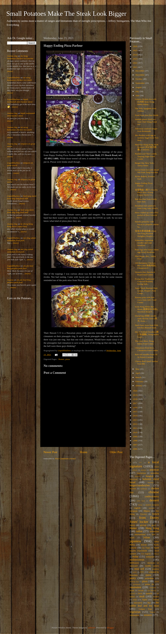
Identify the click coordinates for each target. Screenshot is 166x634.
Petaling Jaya (134, 581)
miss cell (139, 568)
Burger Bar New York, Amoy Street (144, 164)
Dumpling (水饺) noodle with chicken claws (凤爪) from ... (146, 318)
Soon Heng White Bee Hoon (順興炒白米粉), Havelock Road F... (146, 309)
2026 (135, 46)
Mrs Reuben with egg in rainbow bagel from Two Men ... (146, 137)
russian (140, 590)
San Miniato (151, 590)
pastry (133, 578)
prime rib (149, 584)
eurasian (152, 508)
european (133, 511)
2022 (135, 63)
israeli (132, 538)
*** (140, 463)
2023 (135, 59)
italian (146, 537)
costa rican (141, 501)
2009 (135, 436)
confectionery (152, 496)
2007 (135, 444)
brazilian (151, 482)
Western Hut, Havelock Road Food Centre (145, 273)
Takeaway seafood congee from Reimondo (146, 129)
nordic (134, 572)
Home (83, 452)
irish (153, 534)
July (137, 91)
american (154, 469)
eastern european (152, 505)
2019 (135, 395)
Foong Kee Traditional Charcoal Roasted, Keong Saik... (144, 281)
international (140, 534)
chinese (154, 492)
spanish (149, 593)
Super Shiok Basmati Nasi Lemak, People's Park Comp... (146, 290)
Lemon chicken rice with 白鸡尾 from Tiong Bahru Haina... (145, 101)
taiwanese (138, 603)
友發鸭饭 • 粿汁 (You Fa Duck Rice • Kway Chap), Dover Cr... (146, 192)
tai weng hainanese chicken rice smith (19, 78)
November (140, 75)
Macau (156, 554)
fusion (132, 525)
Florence (143, 514)
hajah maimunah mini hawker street (19, 100)
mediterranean (137, 559)
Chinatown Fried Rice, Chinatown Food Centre (146, 349)
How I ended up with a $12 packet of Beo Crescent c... (146, 215)
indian (139, 531)
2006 (135, 449)
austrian (137, 476)
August (138, 87)
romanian (152, 587)
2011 (135, 428)
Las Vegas (146, 548)
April (138, 373)
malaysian (150, 556)
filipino (147, 511)
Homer (61, 359)
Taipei (144, 599)
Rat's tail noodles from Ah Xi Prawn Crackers (146, 355)
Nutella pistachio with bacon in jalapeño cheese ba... (147, 224)
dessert (154, 500)
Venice (152, 612)
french (155, 514)
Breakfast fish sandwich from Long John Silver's (146, 207)
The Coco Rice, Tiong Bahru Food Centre (144, 342)
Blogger (110, 627)
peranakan (149, 578)
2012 (135, 424)
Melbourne (134, 563)
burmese (133, 488)
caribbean (143, 489)
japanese (135, 541)
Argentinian (141, 473)
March (138, 377)
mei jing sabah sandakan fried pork (21, 239)
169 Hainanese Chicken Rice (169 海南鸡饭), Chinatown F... (145, 265)
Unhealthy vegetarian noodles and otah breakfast (144, 243)
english (137, 508)
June (137, 95)
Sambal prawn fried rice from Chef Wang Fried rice (146, 122)
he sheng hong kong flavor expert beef (20, 225)
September (140, 83)
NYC (142, 572)
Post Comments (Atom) (65, 458)
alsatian (143, 470)
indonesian (154, 531)
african (134, 470)
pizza (67, 359)
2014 (135, 415)
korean (144, 544)
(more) (10, 71)
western (148, 615)
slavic (140, 593)
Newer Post (50, 452)
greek (154, 525)
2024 (135, 54)
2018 (135, 399)
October (139, 79)
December (140, 71)
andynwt (91, 627)
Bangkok (150, 476)
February (139, 381)
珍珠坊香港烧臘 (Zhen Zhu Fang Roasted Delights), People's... (145, 233)
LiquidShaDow (13, 77)
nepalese (155, 569)
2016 (135, 407)
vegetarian (135, 612)
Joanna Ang (12, 56)
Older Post (116, 452)
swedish (156, 597)
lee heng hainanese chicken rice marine (20, 57)
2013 (135, 420)
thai (149, 603)
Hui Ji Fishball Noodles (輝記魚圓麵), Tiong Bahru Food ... (147, 334)
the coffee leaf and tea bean (144, 604)
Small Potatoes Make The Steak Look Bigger (66, 13)
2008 (135, 440)
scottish (132, 593)
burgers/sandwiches (140, 485)
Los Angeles (146, 554)
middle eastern (152, 566)
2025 (135, 50)
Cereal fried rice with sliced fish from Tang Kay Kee (147, 171)
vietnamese (134, 615)
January (139, 385)
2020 (135, 391)
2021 (135, 67)
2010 (135, 432)
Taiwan (156, 599)
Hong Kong (152, 528)
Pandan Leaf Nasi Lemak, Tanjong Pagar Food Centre (146, 156)
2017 (135, 403)
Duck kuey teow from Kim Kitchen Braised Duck (146, 326)
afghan (156, 467)
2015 (135, 411)
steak (141, 596)
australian (155, 473)
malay (135, 556)
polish (157, 581)
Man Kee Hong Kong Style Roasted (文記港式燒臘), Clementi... (146, 147)
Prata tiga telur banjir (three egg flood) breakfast (147, 250)
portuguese (136, 584)
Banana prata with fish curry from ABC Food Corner (145, 300)
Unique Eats (145, 609)
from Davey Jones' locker (144, 520)
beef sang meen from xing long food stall (21, 197)
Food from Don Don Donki (146, 115)
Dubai (140, 505)
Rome (132, 590)
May (137, 369)
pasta (148, 575)
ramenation (135, 587)
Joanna (10, 280)
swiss (135, 600)
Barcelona (133, 479)
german (143, 525)
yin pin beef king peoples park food (20, 267)
